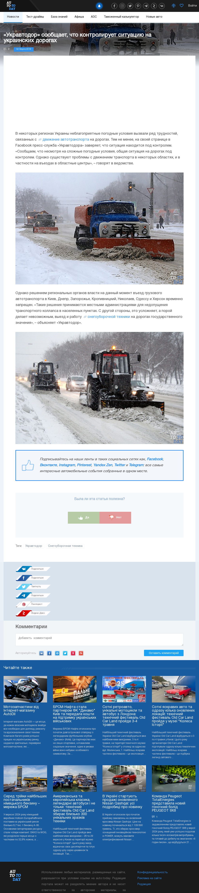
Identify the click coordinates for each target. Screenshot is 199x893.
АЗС (94, 17)
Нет (115, 517)
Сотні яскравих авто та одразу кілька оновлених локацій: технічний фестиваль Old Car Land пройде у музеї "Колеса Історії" (173, 682)
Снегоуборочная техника (65, 546)
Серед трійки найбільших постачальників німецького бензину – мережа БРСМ (25, 768)
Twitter (119, 465)
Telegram (136, 465)
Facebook (155, 459)
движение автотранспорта (66, 139)
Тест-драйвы (35, 17)
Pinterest (84, 465)
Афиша (79, 17)
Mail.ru (57, 619)
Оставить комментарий (164, 618)
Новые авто (154, 17)
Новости (13, 17)
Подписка (114, 881)
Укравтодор (33, 546)
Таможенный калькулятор (121, 17)
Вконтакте (48, 465)
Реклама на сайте (149, 844)
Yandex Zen (102, 465)
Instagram (67, 465)
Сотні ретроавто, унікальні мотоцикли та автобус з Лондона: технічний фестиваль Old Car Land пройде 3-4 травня (123, 682)
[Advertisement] (99, 97)
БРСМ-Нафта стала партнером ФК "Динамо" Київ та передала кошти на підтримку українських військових (74, 680)
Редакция (144, 850)
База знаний (59, 17)
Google (81, 619)
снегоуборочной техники (109, 317)
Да (83, 517)
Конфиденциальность (152, 838)
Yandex (73, 619)
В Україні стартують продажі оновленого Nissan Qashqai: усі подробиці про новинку (122, 768)
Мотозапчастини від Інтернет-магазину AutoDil (21, 676)
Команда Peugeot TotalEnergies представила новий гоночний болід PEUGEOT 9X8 (168, 769)
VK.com (41, 619)
